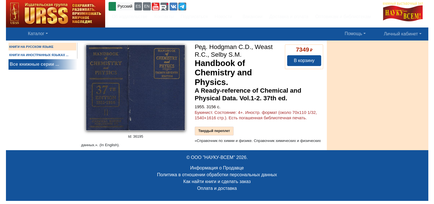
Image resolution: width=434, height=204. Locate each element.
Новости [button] (223, 16)
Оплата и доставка (217, 188)
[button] (156, 6)
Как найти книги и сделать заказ (217, 181)
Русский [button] (125, 6)
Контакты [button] (164, 16)
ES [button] (138, 6)
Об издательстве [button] (130, 16)
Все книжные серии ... (34, 64)
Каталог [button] (36, 33)
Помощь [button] (353, 33)
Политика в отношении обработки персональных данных (217, 174)
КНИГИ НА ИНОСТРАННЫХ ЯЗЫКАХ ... (39, 55)
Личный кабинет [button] (401, 33)
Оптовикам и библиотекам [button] (343, 16)
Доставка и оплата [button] (288, 16)
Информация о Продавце (217, 167)
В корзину (304, 60)
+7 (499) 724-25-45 (208, 5)
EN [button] (146, 6)
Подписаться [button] (194, 16)
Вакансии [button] (250, 16)
